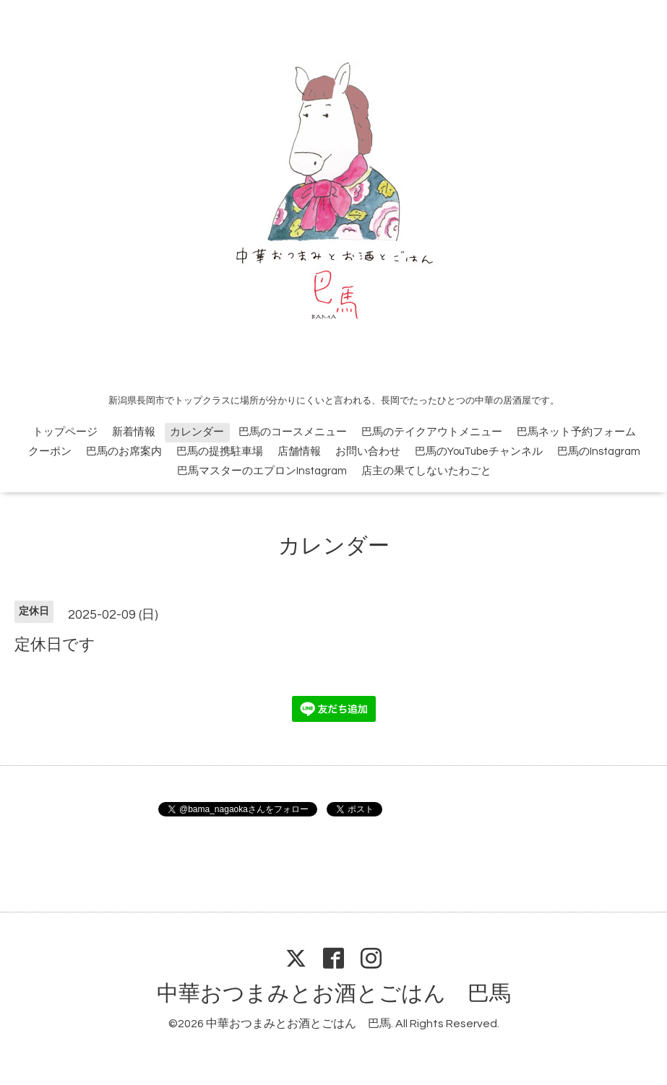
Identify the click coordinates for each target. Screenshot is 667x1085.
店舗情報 (299, 451)
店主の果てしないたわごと (426, 471)
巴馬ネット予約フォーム (576, 432)
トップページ (65, 432)
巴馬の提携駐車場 (219, 451)
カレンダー (197, 432)
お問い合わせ (367, 451)
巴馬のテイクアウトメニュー (431, 432)
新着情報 (133, 432)
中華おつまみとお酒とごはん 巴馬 (334, 993)
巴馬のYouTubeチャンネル (479, 451)
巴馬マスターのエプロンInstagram (262, 471)
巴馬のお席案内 (124, 451)
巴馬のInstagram (598, 451)
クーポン (50, 451)
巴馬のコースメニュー (292, 432)
